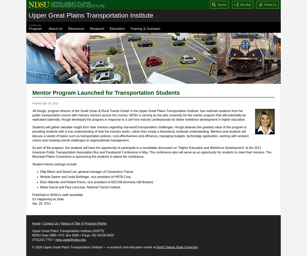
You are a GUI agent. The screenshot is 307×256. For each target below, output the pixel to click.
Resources (76, 29)
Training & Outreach (145, 29)
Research (97, 29)
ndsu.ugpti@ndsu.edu (70, 239)
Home (36, 223)
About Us (55, 29)
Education (117, 29)
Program (36, 27)
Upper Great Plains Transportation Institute (91, 15)
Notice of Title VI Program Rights (84, 223)
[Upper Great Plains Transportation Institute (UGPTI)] (66, 4)
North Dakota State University (177, 247)
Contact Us (51, 223)
